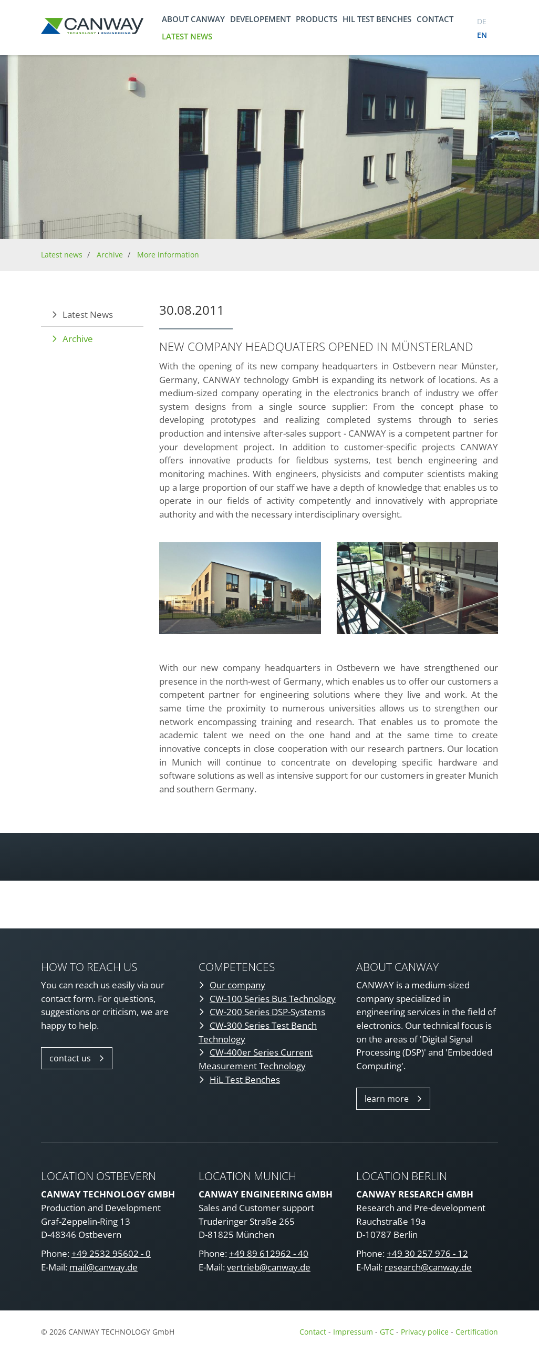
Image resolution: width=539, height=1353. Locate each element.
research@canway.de (428, 1267)
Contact (435, 19)
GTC (387, 1332)
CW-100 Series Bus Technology (273, 999)
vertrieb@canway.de (268, 1267)
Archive (110, 255)
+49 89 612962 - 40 (268, 1253)
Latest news (187, 36)
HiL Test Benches (245, 1079)
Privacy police (426, 1332)
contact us (70, 1058)
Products (316, 19)
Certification (476, 1332)
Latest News (88, 314)
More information (168, 255)
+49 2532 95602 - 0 (111, 1253)
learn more (387, 1098)
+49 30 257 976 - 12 (427, 1253)
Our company (237, 985)
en (482, 35)
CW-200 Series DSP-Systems (267, 1012)
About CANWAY (193, 19)
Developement (260, 19)
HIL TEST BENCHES (377, 19)
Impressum (353, 1332)
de (481, 21)
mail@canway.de (103, 1267)
